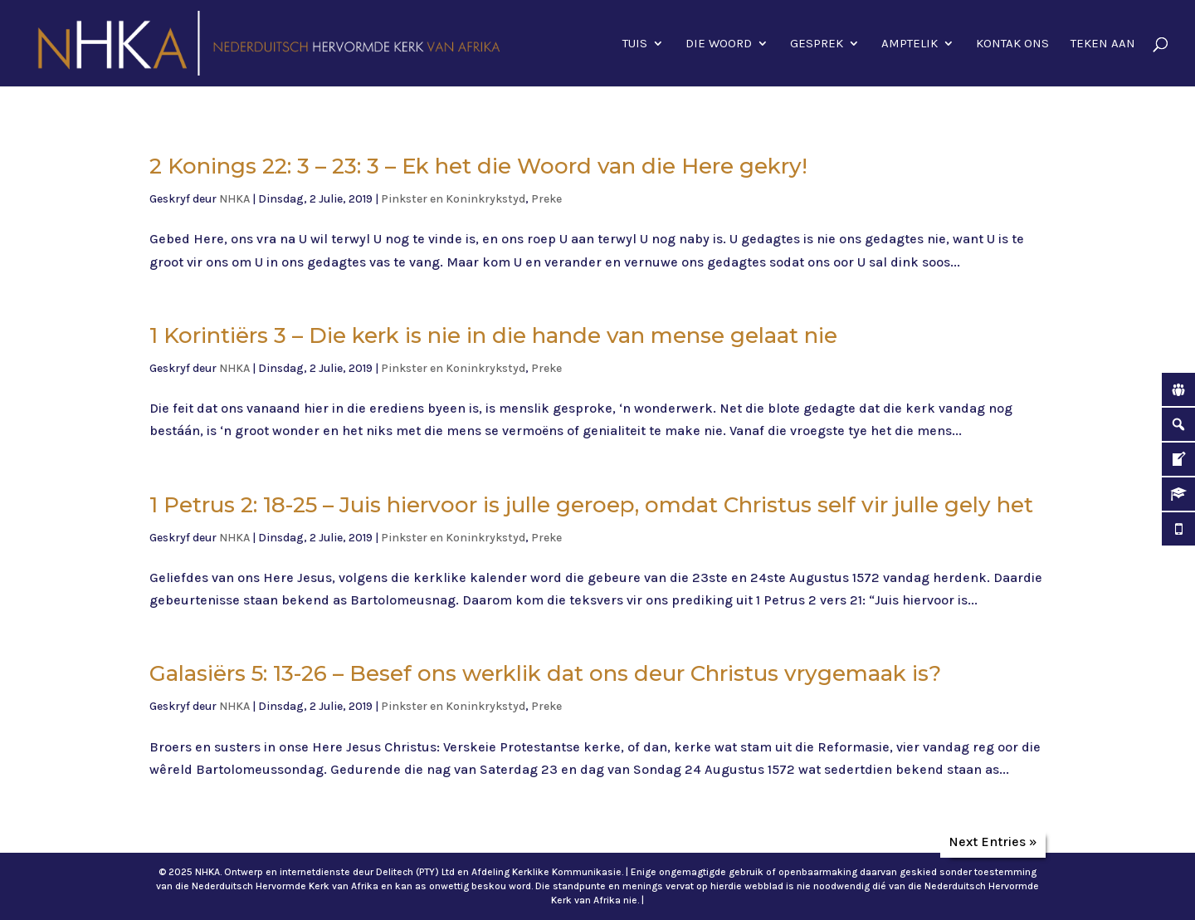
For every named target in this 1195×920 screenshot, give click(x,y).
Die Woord (718, 44)
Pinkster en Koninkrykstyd (453, 199)
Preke (546, 199)
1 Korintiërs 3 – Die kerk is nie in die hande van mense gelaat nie (493, 335)
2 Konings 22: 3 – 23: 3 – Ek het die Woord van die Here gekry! (478, 166)
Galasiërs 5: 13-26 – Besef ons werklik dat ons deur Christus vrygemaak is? (545, 673)
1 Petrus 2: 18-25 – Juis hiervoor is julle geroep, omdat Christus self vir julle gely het (591, 505)
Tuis (634, 44)
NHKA (234, 199)
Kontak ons (1012, 44)
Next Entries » (993, 841)
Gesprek (816, 44)
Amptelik (909, 44)
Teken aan (1103, 44)
